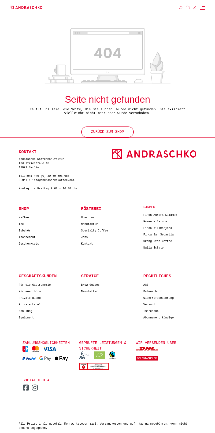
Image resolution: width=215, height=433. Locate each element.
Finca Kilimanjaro (157, 227)
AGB (145, 284)
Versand (149, 304)
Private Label (30, 304)
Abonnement (27, 236)
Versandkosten (111, 423)
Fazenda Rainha (155, 221)
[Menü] (202, 7)
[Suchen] (180, 7)
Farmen (149, 207)
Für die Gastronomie (35, 284)
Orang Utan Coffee (157, 240)
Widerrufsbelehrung (158, 297)
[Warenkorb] (187, 7)
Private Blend (30, 297)
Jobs (84, 236)
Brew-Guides (90, 284)
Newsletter (89, 290)
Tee (21, 223)
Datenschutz (152, 290)
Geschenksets (29, 243)
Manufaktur (89, 223)
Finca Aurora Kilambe (160, 214)
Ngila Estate (153, 247)
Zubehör (24, 230)
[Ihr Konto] (195, 7)
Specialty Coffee (94, 230)
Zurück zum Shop (107, 131)
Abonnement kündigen (159, 317)
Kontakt (87, 243)
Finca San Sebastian (159, 234)
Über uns (88, 217)
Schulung (25, 310)
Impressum (151, 310)
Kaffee (24, 217)
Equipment (26, 317)
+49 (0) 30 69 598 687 (51, 175)
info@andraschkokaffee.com (53, 179)
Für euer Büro (30, 290)
